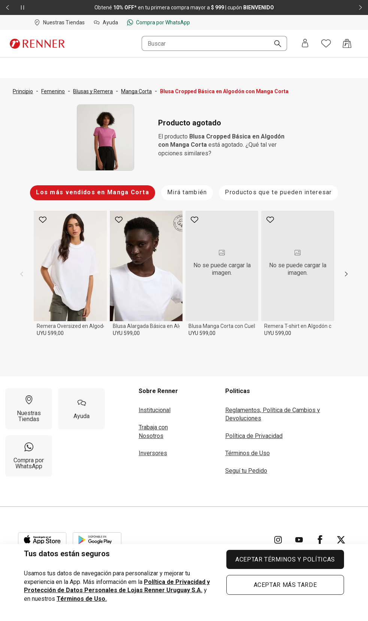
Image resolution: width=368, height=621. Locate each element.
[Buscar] (274, 44)
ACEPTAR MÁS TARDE (285, 584)
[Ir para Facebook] (320, 540)
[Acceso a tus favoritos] (326, 43)
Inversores (153, 453)
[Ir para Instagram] (278, 540)
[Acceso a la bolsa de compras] (347, 43)
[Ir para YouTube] (299, 540)
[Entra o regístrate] (305, 44)
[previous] (22, 274)
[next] (346, 274)
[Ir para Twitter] (341, 540)
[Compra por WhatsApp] (28, 456)
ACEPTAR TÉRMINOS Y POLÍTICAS (285, 559)
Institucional (155, 410)
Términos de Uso (247, 453)
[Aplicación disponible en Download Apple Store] (42, 539)
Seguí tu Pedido (246, 470)
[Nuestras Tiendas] (28, 408)
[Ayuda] (81, 408)
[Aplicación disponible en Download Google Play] (97, 539)
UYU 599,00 (50, 333)
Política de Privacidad (254, 435)
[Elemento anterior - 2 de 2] (7, 7)
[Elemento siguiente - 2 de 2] (360, 7)
